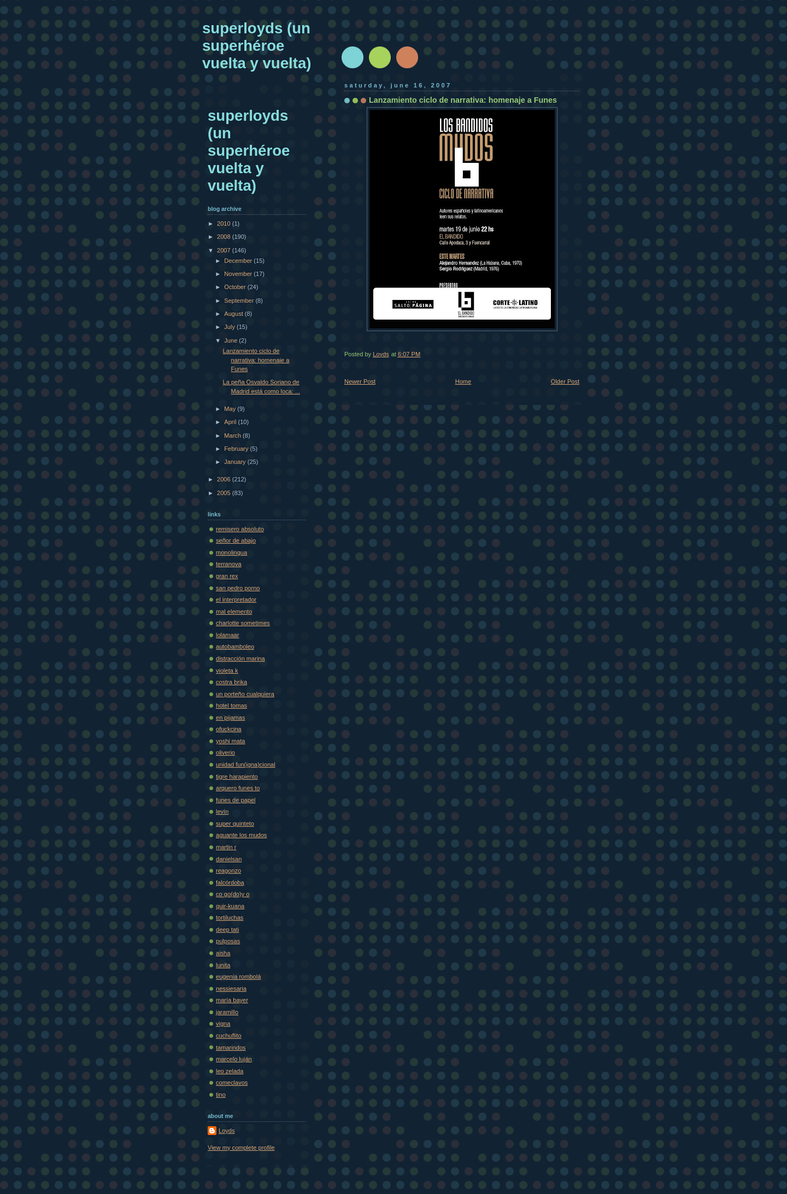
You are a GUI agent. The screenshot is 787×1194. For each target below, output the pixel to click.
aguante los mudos (241, 835)
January (235, 461)
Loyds (226, 1130)
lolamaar (227, 635)
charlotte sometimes (243, 623)
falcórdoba (230, 882)
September (239, 300)
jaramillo (227, 1012)
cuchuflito (229, 1035)
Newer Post (359, 381)
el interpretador (236, 599)
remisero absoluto (240, 529)
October (235, 287)
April (231, 422)
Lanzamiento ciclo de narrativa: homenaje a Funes (256, 360)
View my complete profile (241, 1147)
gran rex (227, 576)
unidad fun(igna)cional (245, 764)
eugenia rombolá (238, 976)
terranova (229, 564)
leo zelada (229, 1071)
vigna (223, 1023)
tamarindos (231, 1047)
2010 (224, 223)
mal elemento (234, 611)
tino (221, 1094)
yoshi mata (230, 741)
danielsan (229, 859)
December (239, 260)
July (230, 327)
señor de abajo (236, 540)
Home (463, 381)
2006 (224, 479)
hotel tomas (231, 705)
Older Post (565, 381)
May (230, 408)
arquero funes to (238, 788)
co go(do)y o (232, 894)
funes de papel (235, 800)
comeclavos (232, 1082)
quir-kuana (230, 906)
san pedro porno (238, 588)
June (231, 340)
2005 (224, 493)
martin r (226, 847)
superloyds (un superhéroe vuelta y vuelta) (256, 46)
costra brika (231, 682)
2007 (224, 250)
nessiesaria (231, 988)
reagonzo (228, 870)
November (239, 273)
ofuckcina (229, 729)
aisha (223, 953)
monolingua (231, 552)
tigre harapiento (237, 776)
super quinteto (235, 823)
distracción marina (240, 658)
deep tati (227, 929)
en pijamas (230, 717)
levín (222, 811)
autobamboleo (235, 646)
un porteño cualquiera (245, 694)
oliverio (225, 752)
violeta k (227, 670)
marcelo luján (234, 1059)
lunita (223, 965)
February (237, 448)
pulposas (228, 941)
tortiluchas (229, 917)
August (234, 313)
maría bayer (232, 1000)
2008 (224, 236)
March (233, 435)
